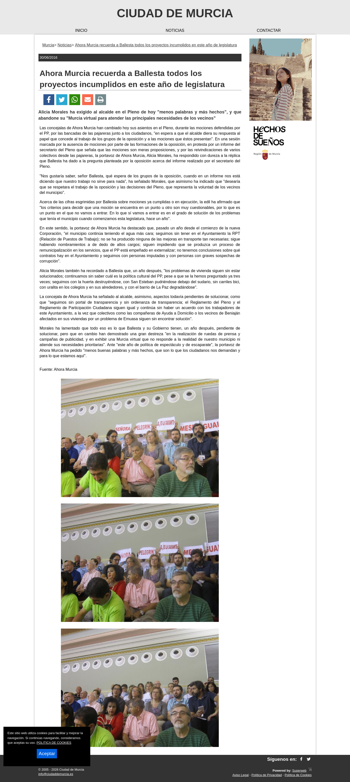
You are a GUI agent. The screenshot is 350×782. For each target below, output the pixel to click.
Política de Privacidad (267, 775)
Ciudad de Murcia (175, 13)
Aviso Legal (240, 775)
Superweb (299, 770)
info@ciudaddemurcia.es (55, 774)
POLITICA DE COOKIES (54, 743)
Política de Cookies (298, 775)
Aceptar (47, 753)
